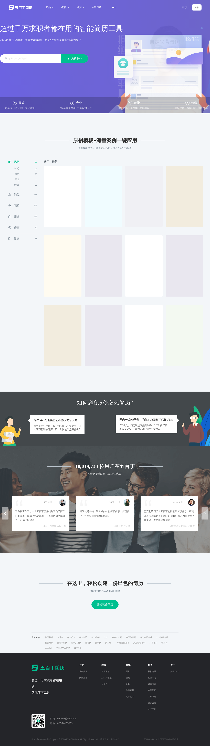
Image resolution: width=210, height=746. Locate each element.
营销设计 (105, 684)
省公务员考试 (146, 637)
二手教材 (153, 642)
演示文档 (83, 678)
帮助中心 (152, 678)
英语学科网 (62, 642)
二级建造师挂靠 (122, 642)
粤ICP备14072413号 (40, 739)
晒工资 (164, 642)
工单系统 (152, 696)
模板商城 (152, 671)
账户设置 (152, 703)
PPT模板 (78, 648)
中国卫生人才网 (63, 648)
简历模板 (105, 671)
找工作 (108, 642)
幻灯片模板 (106, 678)
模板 (64, 7)
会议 (106, 637)
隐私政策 (104, 739)
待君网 (88, 642)
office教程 (95, 637)
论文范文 (71, 637)
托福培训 (49, 642)
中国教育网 (131, 637)
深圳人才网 (76, 642)
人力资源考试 (162, 637)
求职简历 (83, 671)
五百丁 (21, 7)
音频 (128, 684)
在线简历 (152, 690)
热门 (46, 161)
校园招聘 (49, 637)
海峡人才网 (117, 637)
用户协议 (115, 739)
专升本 (60, 637)
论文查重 (83, 637)
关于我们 (174, 671)
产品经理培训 (139, 642)
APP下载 (97, 7)
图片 (128, 671)
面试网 (98, 642)
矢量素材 (130, 690)
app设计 (48, 648)
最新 (54, 161)
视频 (128, 678)
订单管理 (152, 684)
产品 (49, 7)
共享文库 (130, 696)
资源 (80, 7)
